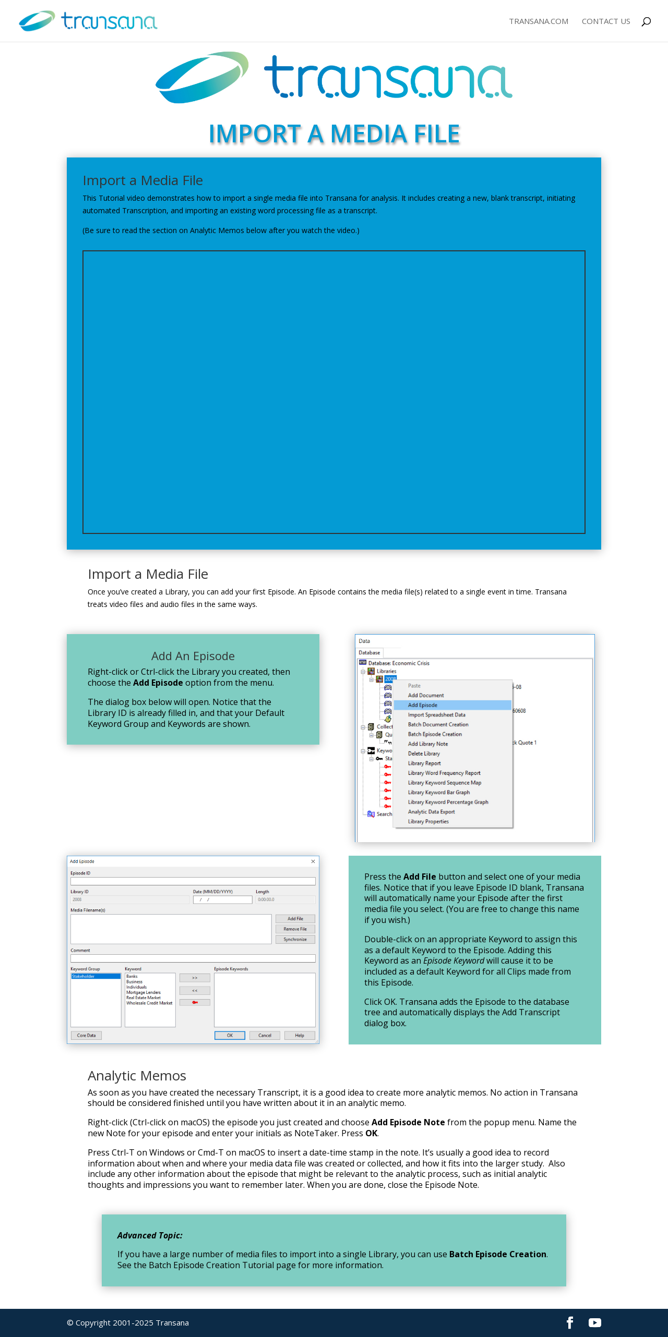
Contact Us (606, 21)
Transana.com (538, 21)
